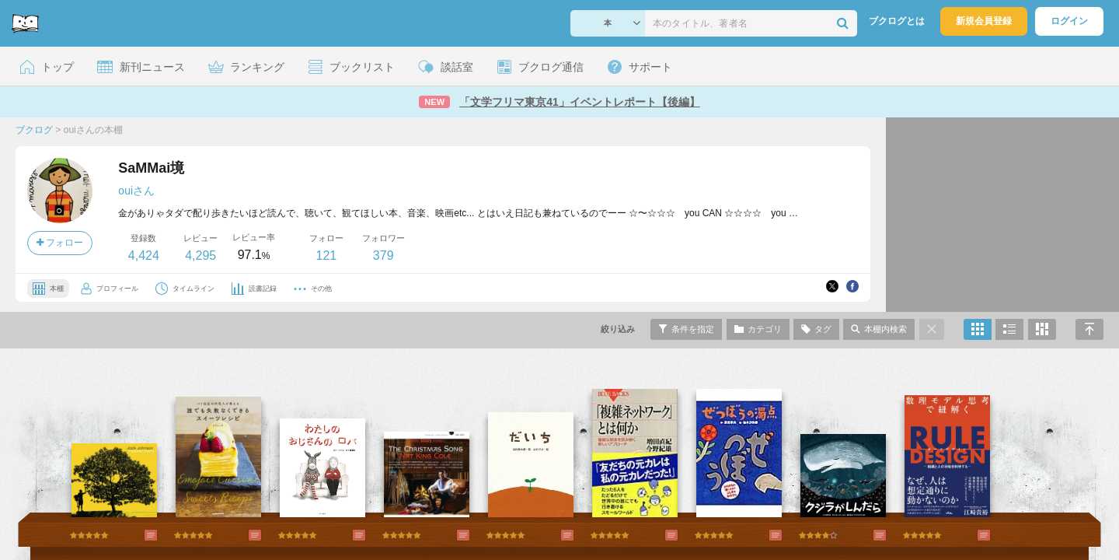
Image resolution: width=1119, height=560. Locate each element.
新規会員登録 (984, 21)
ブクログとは (897, 21)
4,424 (143, 255)
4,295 (200, 255)
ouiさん (136, 190)
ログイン (1069, 21)
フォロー (60, 242)
